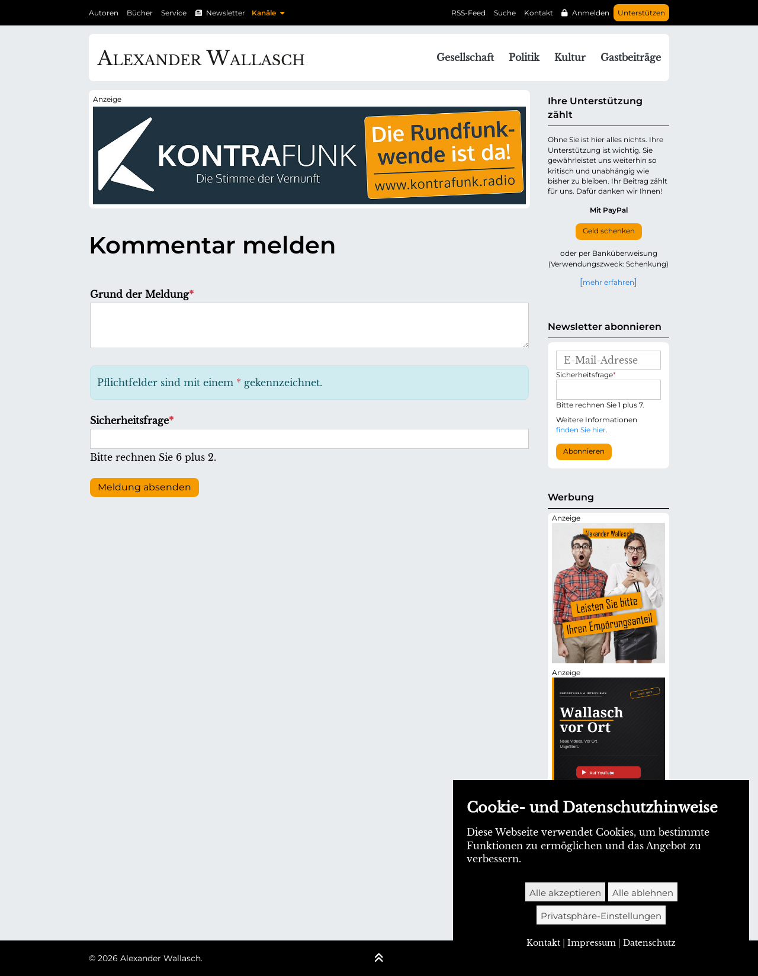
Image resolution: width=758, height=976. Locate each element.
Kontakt (538, 12)
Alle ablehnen (642, 892)
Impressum (591, 943)
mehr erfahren (608, 282)
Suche (505, 12)
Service (174, 12)
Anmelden (590, 12)
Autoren (103, 12)
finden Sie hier (581, 429)
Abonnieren (584, 451)
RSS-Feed (468, 12)
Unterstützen (641, 12)
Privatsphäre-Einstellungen (601, 916)
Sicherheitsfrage (132, 420)
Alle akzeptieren (565, 892)
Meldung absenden (144, 487)
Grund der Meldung (142, 294)
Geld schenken (609, 231)
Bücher (140, 12)
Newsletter (225, 12)
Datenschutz (649, 943)
